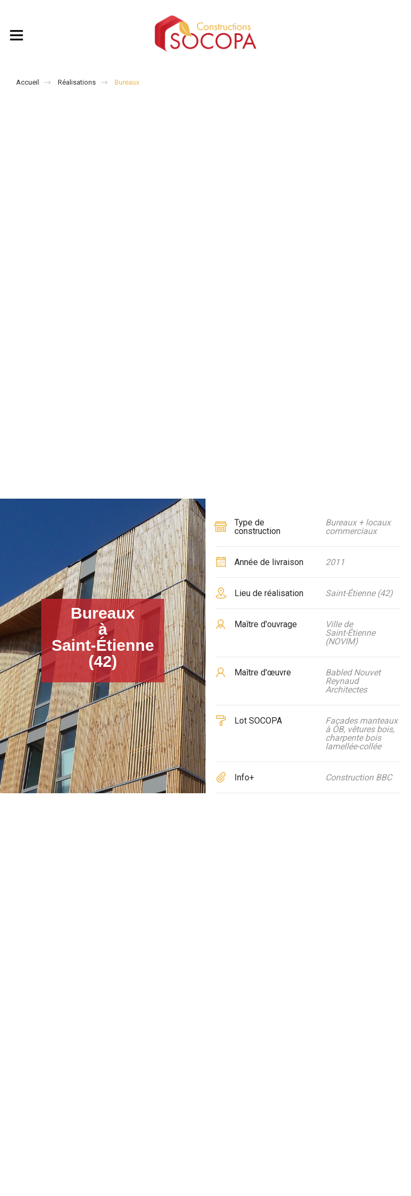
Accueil (27, 82)
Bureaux (127, 82)
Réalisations (77, 82)
